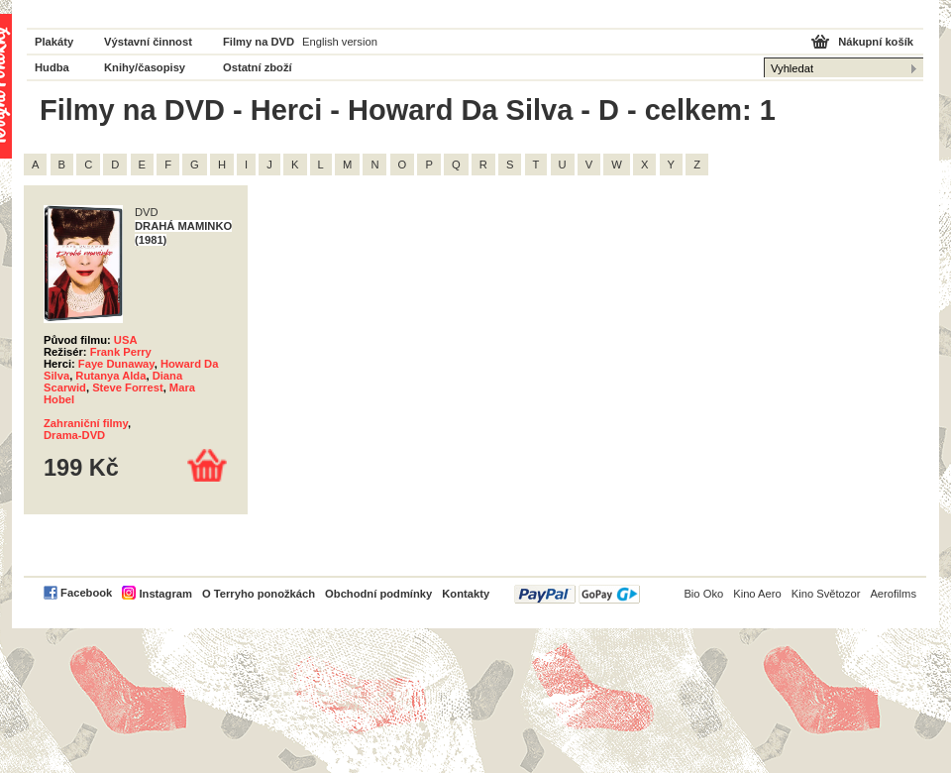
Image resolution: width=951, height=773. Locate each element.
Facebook (86, 593)
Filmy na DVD (258, 42)
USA (126, 340)
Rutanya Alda (110, 376)
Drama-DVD (74, 435)
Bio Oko (703, 594)
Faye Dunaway (116, 364)
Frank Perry (121, 352)
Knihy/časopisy (144, 67)
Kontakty (465, 594)
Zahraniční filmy (86, 423)
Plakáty (54, 42)
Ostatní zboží (257, 67)
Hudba (52, 67)
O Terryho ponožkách (258, 594)
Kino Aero (757, 594)
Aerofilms (893, 594)
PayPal (577, 594)
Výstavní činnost (148, 42)
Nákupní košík (875, 42)
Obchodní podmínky (378, 594)
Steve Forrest (127, 387)
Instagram (165, 594)
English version (339, 42)
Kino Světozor (826, 594)
